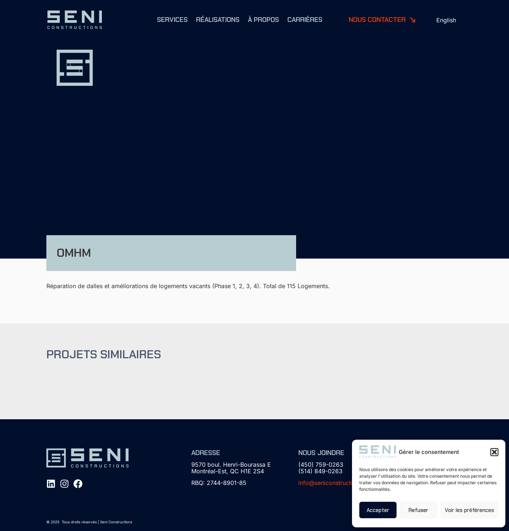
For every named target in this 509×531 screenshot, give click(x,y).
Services (172, 19)
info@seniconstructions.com (337, 482)
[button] (494, 452)
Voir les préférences (469, 510)
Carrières (304, 19)
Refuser (418, 510)
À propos (263, 19)
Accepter (378, 510)
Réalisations (218, 19)
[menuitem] (446, 20)
